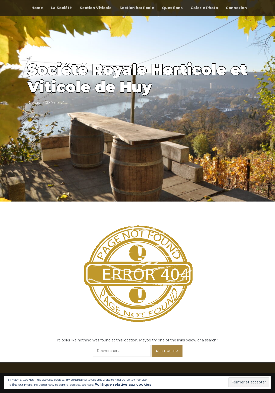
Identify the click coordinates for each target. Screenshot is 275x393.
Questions (172, 8)
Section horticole (136, 8)
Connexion (236, 8)
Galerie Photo (204, 8)
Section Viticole (96, 8)
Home (37, 8)
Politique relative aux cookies (123, 384)
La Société (61, 8)
